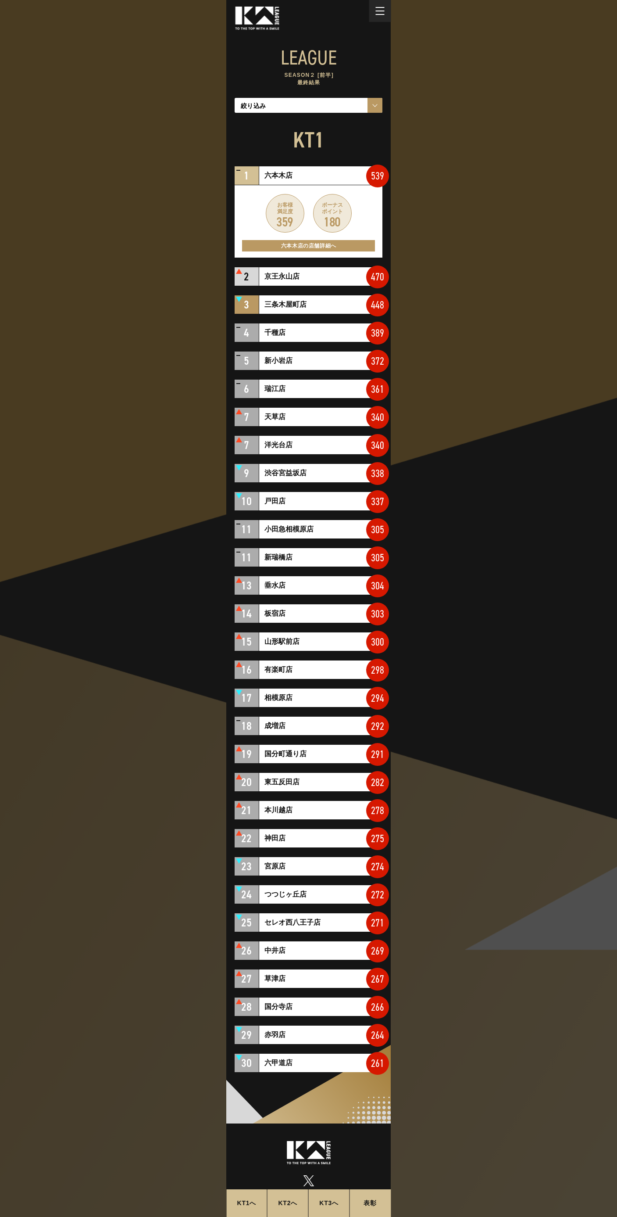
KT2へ (287, 1202)
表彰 (370, 1202)
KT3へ (329, 1202)
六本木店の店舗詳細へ (308, 246)
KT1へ (247, 1202)
